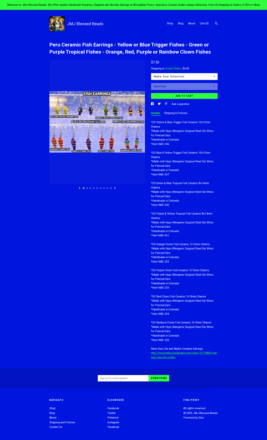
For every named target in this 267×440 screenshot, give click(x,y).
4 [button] (94, 188)
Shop (170, 23)
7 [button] (104, 188)
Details (156, 113)
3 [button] (90, 188)
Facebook (113, 408)
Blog (180, 23)
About (191, 23)
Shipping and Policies (62, 422)
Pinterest (113, 417)
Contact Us (55, 427)
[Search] (216, 24)
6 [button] (100, 188)
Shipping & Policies (175, 113)
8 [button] (107, 188)
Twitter (111, 413)
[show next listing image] (115, 188)
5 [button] (97, 188)
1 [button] (83, 188)
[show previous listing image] (79, 188)
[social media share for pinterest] (166, 104)
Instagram (113, 422)
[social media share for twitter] (159, 104)
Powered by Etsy (193, 417)
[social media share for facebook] (152, 104)
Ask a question (180, 104)
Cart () (204, 23)
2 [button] (87, 188)
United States (173, 68)
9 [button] (111, 188)
